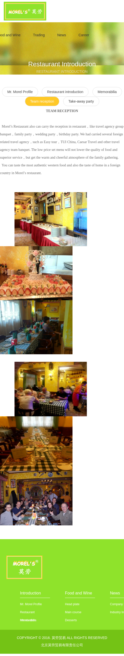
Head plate (72, 604)
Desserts (71, 620)
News (61, 35)
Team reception (42, 101)
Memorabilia (107, 92)
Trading (39, 35)
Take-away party (81, 101)
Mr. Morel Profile (31, 604)
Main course (73, 612)
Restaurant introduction (65, 92)
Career (83, 35)
